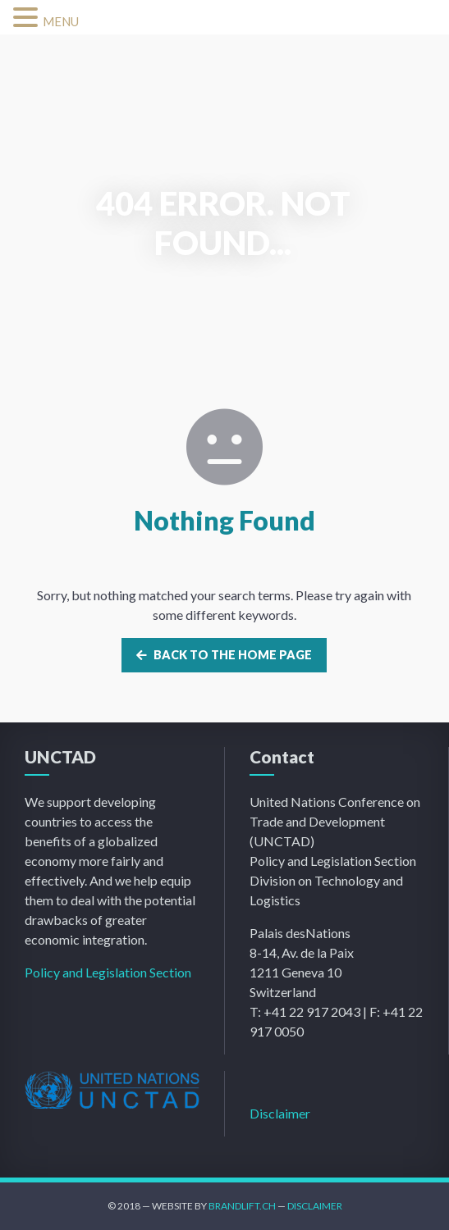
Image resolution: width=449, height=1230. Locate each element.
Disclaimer (280, 1113)
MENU (61, 21)
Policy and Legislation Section (108, 972)
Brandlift (233, 1206)
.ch (267, 1206)
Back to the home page (224, 655)
